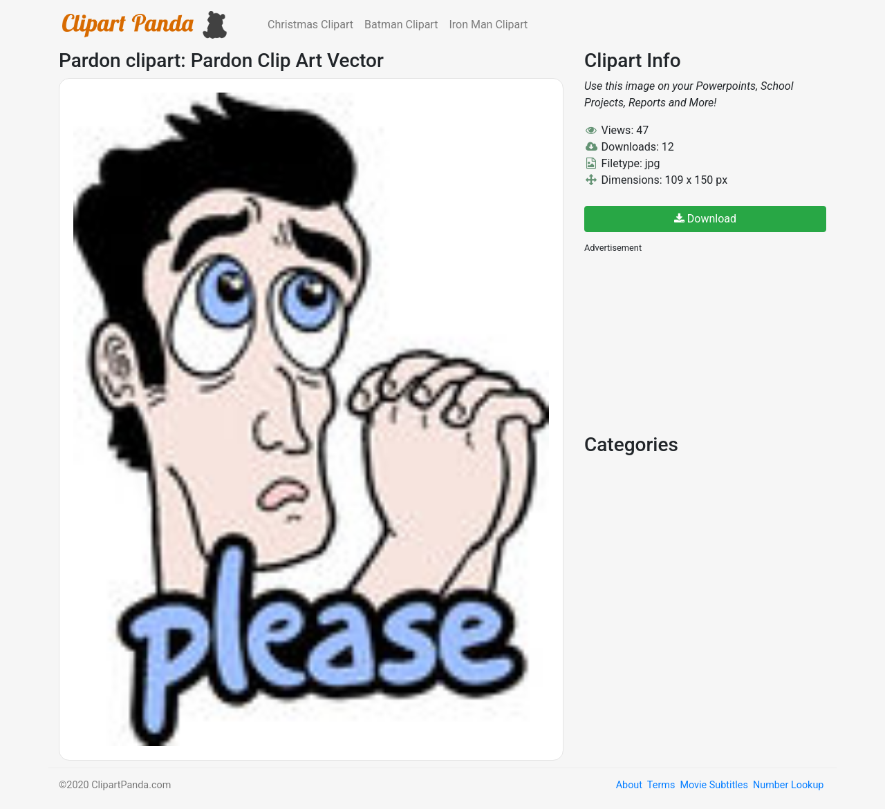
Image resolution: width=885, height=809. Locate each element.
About (629, 785)
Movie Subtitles (713, 785)
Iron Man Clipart (488, 24)
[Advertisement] (688, 342)
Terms (661, 785)
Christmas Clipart (310, 24)
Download (705, 218)
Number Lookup (788, 785)
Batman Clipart (401, 24)
